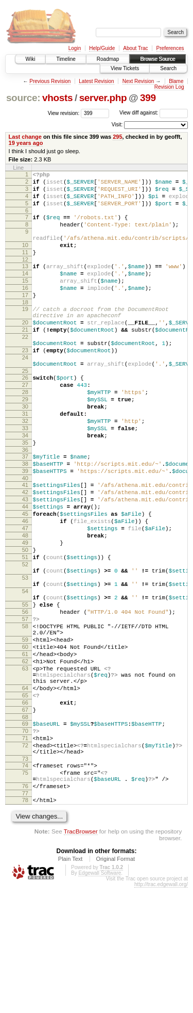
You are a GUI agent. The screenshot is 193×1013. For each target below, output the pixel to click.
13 (25, 283)
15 (25, 301)
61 (25, 750)
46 (25, 587)
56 (25, 698)
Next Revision (138, 81)
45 (25, 579)
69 (25, 833)
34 (25, 486)
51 (25, 631)
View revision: (64, 113)
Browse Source (157, 59)
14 (25, 292)
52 (25, 640)
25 (25, 409)
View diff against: (153, 113)
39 (25, 528)
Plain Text (70, 984)
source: (23, 97)
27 (25, 425)
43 (25, 561)
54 (25, 673)
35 (25, 495)
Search (168, 68)
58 (25, 716)
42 (25, 552)
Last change (25, 137)
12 (25, 276)
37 (25, 511)
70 (25, 842)
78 (25, 924)
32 (25, 469)
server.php (103, 97)
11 (25, 268)
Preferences (170, 48)
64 (25, 792)
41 (25, 544)
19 (25, 334)
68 (25, 827)
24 (25, 393)
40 (25, 537)
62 (25, 759)
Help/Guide (102, 48)
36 (25, 504)
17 (25, 318)
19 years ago (26, 143)
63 (25, 767)
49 (25, 614)
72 (25, 860)
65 (25, 800)
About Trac (135, 48)
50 (25, 622)
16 (25, 309)
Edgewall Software (99, 998)
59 (25, 732)
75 (25, 892)
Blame (176, 81)
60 (25, 741)
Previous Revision (50, 81)
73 (25, 876)
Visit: (117, 124)
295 (117, 137)
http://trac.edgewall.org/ (161, 1009)
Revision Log (169, 87)
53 (25, 656)
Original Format (115, 984)
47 (25, 596)
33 (25, 478)
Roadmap (108, 59)
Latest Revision (96, 81)
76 (25, 908)
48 (25, 605)
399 (148, 97)
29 (25, 442)
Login (74, 48)
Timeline (65, 59)
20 (25, 350)
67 (25, 818)
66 (25, 809)
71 (25, 851)
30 (25, 451)
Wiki (31, 59)
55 (25, 690)
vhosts (57, 97)
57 (25, 707)
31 (25, 460)
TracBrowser (81, 956)
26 (25, 416)
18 (25, 327)
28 (25, 434)
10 (25, 259)
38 (25, 519)
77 (25, 917)
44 (25, 570)
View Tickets (125, 68)
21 (25, 359)
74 (25, 883)
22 (25, 368)
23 (25, 384)
